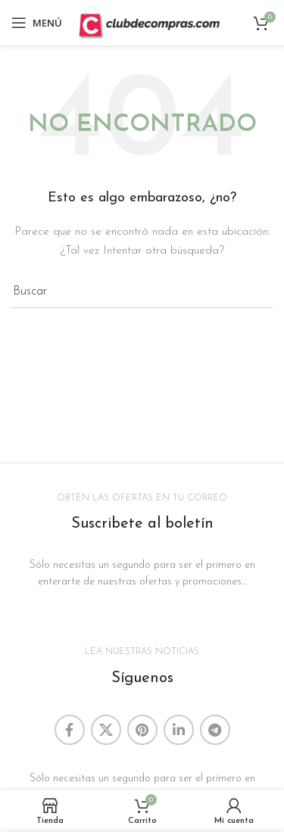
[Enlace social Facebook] (70, 730)
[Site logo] (149, 22)
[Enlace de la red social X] (106, 730)
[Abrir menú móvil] (37, 23)
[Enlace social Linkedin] (179, 730)
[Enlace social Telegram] (215, 730)
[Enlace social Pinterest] (142, 730)
